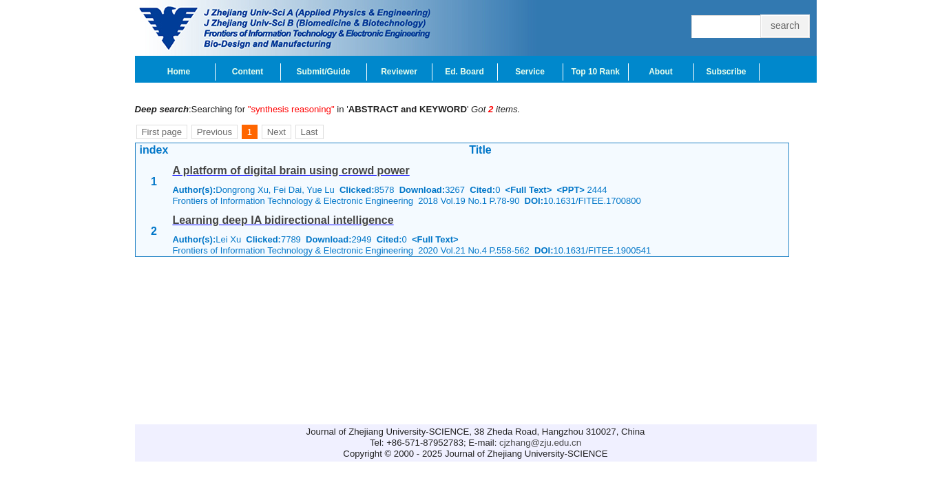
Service (530, 71)
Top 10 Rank (596, 71)
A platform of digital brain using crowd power (290, 170)
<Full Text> (528, 190)
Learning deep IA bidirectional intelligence (282, 220)
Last (309, 132)
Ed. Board (464, 71)
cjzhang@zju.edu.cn (540, 442)
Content (247, 71)
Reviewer (399, 71)
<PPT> (571, 190)
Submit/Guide (324, 71)
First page (162, 132)
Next (276, 132)
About (661, 71)
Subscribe (726, 71)
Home (178, 71)
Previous (214, 132)
